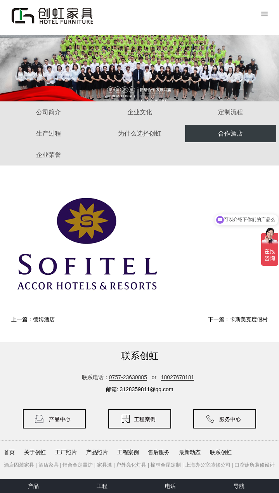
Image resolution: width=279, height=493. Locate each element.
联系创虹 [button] (221, 452)
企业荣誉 (48, 155)
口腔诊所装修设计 (254, 465)
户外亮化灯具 (131, 465)
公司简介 (48, 112)
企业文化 (139, 112)
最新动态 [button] (190, 452)
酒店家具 (48, 465)
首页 (9, 452)
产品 (33, 486)
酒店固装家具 (19, 465)
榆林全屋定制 (166, 465)
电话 (170, 486)
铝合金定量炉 (77, 465)
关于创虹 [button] (35, 452)
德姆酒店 (44, 319)
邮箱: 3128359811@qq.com (139, 389)
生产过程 (48, 133)
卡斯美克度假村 (249, 319)
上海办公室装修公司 (207, 465)
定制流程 (230, 112)
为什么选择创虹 (139, 133)
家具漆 (104, 465)
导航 (239, 486)
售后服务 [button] (159, 452)
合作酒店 (230, 133)
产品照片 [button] (97, 452)
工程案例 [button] (128, 452)
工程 (102, 486)
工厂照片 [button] (66, 452)
